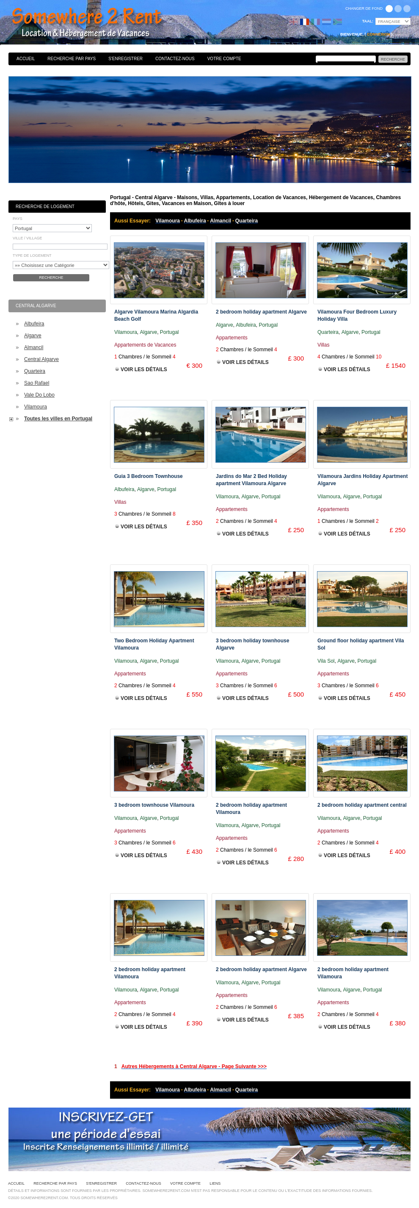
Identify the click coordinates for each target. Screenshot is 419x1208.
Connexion (378, 34)
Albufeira (34, 324)
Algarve (32, 336)
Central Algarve (41, 359)
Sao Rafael (36, 383)
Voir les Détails (144, 369)
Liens (215, 1183)
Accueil (26, 58)
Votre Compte (224, 58)
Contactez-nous (175, 58)
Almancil (33, 347)
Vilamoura (35, 407)
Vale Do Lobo (39, 395)
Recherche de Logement (45, 206)
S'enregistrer (125, 58)
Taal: (367, 21)
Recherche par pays (71, 58)
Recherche (51, 277)
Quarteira (34, 371)
